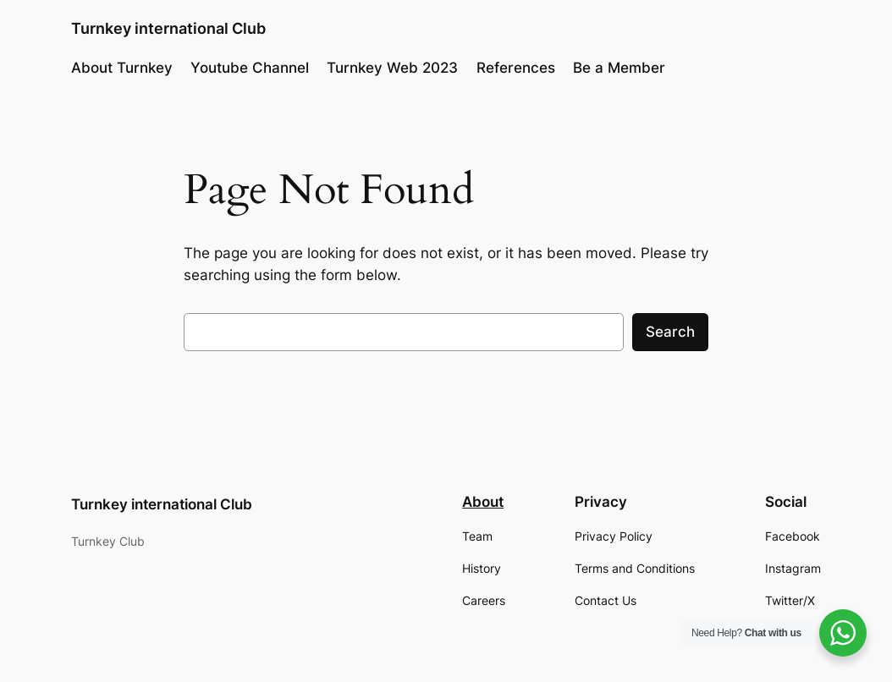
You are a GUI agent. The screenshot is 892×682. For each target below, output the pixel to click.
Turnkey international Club (168, 28)
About (483, 501)
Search (670, 331)
